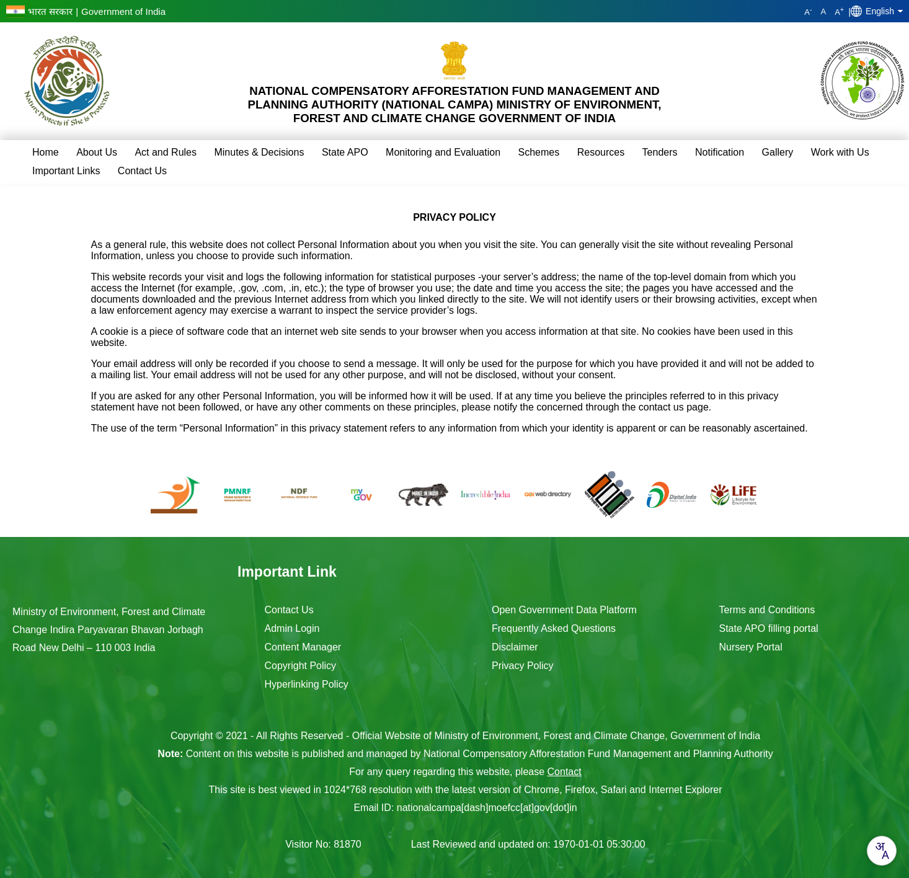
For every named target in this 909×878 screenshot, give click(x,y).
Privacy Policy (523, 665)
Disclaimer (515, 647)
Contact (565, 771)
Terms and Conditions (767, 610)
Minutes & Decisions (259, 152)
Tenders (660, 152)
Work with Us (840, 152)
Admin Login (292, 628)
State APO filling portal (768, 628)
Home (45, 152)
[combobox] (882, 851)
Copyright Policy (301, 665)
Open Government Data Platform (564, 610)
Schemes (539, 152)
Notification (719, 152)
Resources (600, 152)
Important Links (66, 171)
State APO (345, 152)
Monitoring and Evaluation (443, 152)
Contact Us (142, 171)
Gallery (778, 152)
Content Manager (303, 647)
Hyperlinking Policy (306, 684)
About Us (96, 152)
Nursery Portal (751, 647)
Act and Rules (166, 152)
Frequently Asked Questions (554, 628)
